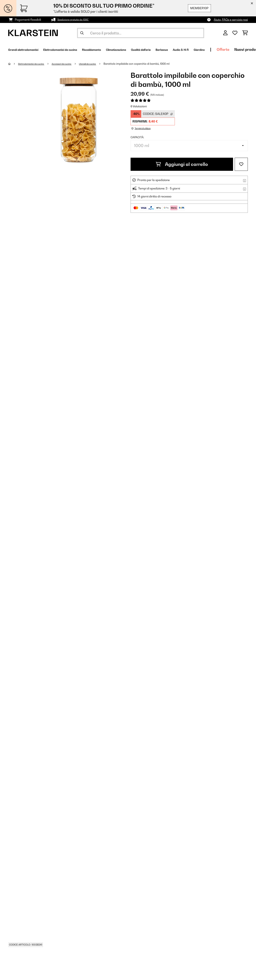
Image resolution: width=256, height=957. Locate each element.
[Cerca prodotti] (140, 33)
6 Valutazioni (139, 106)
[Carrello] (245, 33)
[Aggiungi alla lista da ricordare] (241, 164)
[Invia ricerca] (82, 33)
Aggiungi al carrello (182, 164)
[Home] (13, 63)
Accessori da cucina (73, 63)
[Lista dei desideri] (234, 33)
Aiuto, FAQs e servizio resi (231, 19)
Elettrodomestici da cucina (36, 63)
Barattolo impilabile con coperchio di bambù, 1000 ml (156, 63)
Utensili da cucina (104, 63)
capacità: (137, 137)
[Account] (225, 33)
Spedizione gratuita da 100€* (77, 19)
